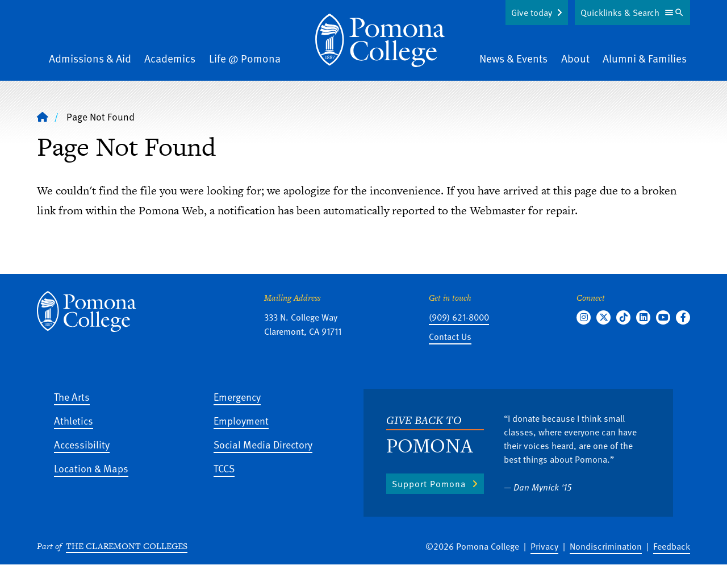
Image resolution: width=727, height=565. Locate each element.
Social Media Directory (263, 444)
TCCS (224, 468)
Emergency (237, 396)
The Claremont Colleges (126, 546)
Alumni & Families (645, 58)
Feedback (671, 546)
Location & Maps (91, 468)
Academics (169, 58)
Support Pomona (429, 484)
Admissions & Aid (90, 58)
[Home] (380, 40)
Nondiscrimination (606, 546)
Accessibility (82, 444)
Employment (241, 420)
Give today (531, 12)
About (575, 58)
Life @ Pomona (245, 58)
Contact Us (450, 336)
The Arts (72, 396)
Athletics (73, 420)
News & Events (513, 58)
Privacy (544, 546)
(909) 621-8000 (459, 317)
